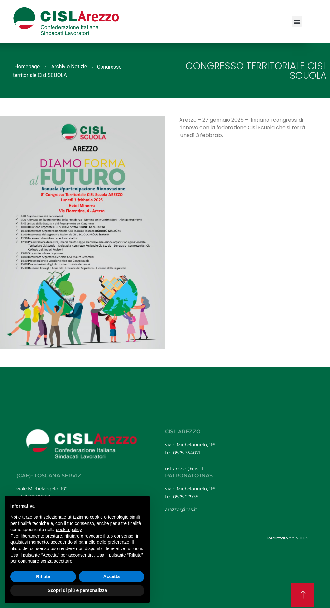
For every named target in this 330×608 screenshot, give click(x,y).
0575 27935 (185, 497)
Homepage (27, 66)
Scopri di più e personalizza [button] (77, 590)
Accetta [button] (111, 576)
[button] (297, 21)
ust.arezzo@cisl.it (184, 469)
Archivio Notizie (69, 66)
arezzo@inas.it (181, 509)
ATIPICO (303, 538)
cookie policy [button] (69, 529)
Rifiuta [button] (43, 576)
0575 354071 (187, 453)
